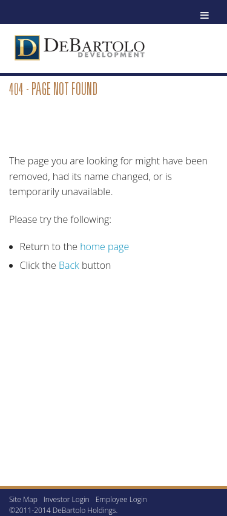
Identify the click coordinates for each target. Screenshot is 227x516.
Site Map (23, 499)
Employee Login (121, 499)
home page (104, 246)
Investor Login (67, 499)
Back (69, 265)
